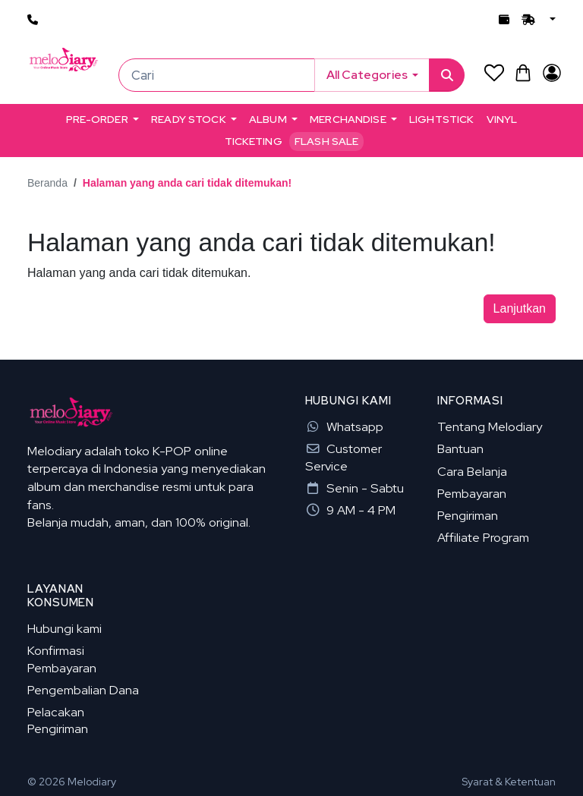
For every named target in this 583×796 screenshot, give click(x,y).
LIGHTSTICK (441, 119)
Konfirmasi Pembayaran (61, 658)
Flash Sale (326, 141)
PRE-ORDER (97, 119)
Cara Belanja (472, 471)
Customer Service (343, 457)
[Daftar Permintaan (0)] (494, 72)
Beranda (47, 183)
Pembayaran (471, 493)
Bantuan (460, 448)
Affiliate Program (483, 537)
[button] (551, 20)
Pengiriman (467, 515)
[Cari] (216, 75)
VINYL (502, 119)
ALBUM (268, 119)
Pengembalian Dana (83, 689)
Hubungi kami (64, 628)
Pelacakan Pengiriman (57, 720)
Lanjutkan (519, 308)
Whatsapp (344, 426)
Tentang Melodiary (489, 426)
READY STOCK (188, 119)
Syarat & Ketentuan (509, 781)
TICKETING (253, 141)
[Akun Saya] (551, 72)
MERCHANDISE (348, 119)
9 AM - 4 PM (350, 510)
